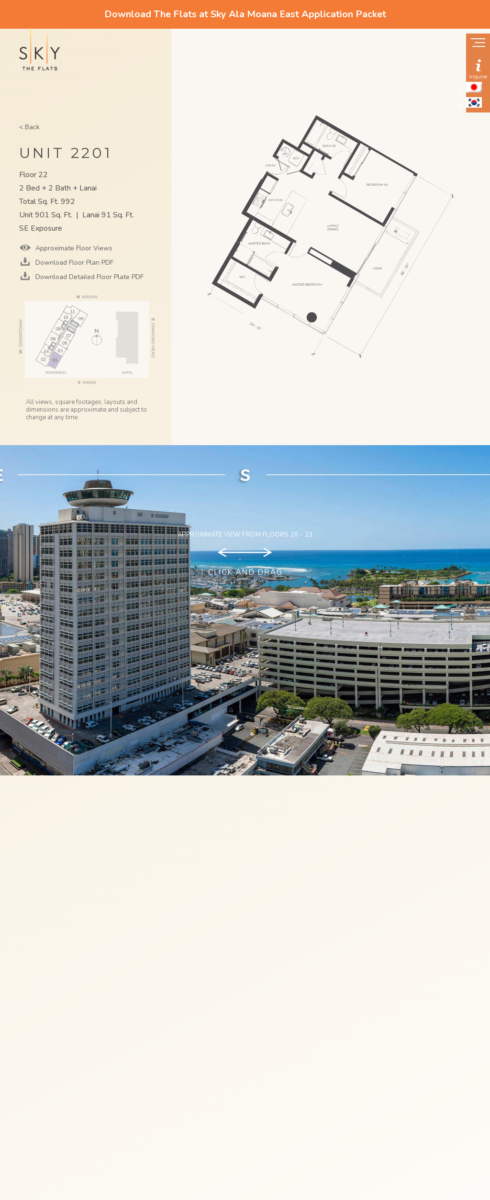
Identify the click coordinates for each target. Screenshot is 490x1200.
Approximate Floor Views (72, 248)
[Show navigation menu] (478, 44)
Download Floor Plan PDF (73, 262)
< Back (29, 127)
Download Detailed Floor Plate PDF (88, 276)
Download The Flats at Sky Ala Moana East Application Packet (245, 14)
